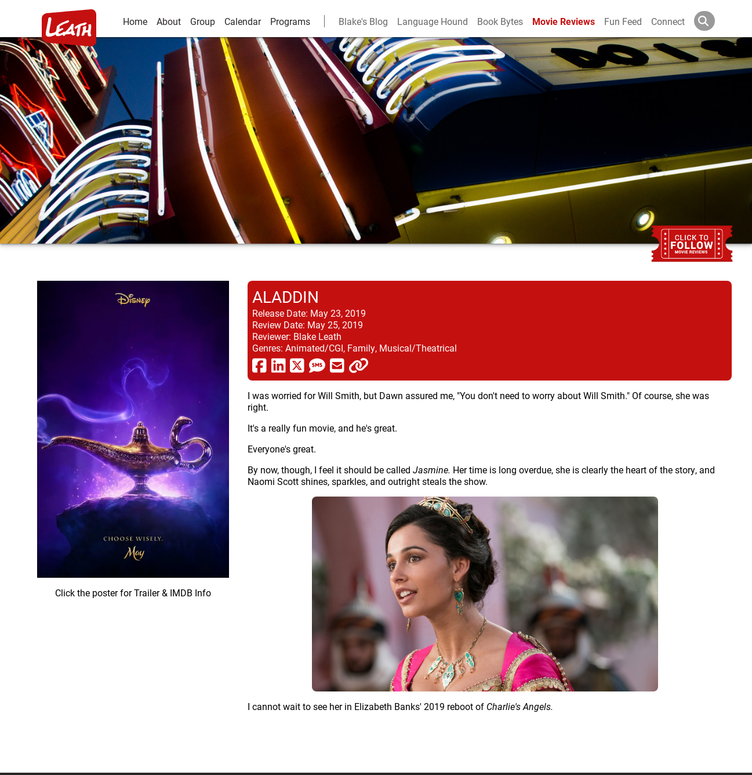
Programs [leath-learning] (290, 21)
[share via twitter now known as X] (297, 365)
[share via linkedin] (278, 365)
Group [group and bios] (202, 21)
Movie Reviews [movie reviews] (563, 21)
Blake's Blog (363, 21)
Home (135, 21)
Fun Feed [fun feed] (623, 21)
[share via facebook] (259, 365)
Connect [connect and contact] (668, 21)
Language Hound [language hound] (432, 21)
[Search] (714, 21)
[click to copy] (358, 365)
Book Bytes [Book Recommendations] (500, 21)
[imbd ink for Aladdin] (133, 517)
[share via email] (337, 365)
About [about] (169, 21)
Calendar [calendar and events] (242, 21)
